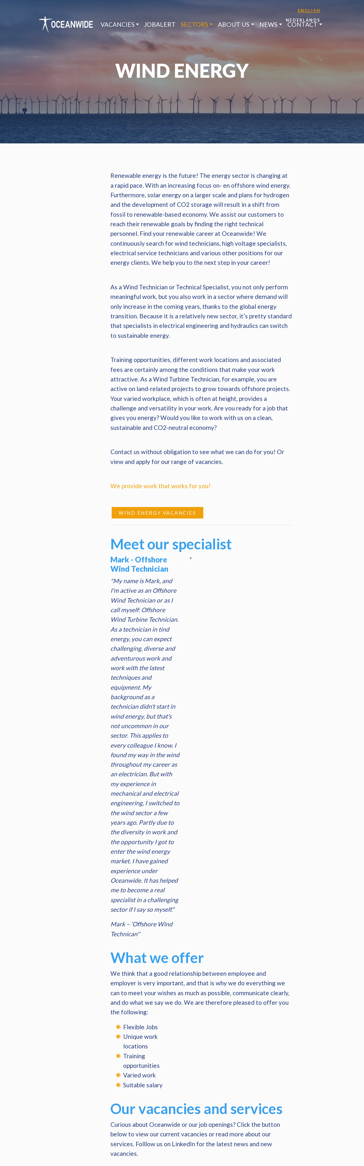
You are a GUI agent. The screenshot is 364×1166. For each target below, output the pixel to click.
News (268, 24)
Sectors (194, 24)
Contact (302, 24)
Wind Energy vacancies (157, 513)
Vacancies (118, 24)
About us (233, 24)
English (309, 10)
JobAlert (160, 24)
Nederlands (303, 20)
